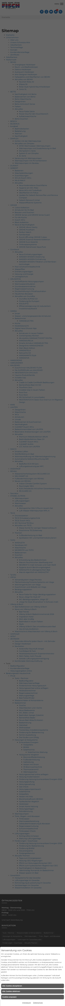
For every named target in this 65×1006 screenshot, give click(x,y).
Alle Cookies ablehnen (11, 991)
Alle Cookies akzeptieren (12, 986)
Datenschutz (38, 1003)
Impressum (26, 1003)
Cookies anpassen (9, 997)
